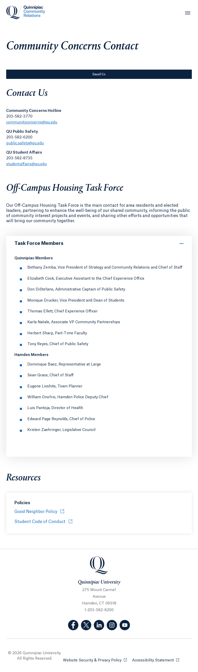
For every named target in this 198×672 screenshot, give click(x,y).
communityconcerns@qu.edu (31, 122)
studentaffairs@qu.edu (26, 164)
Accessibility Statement (155, 660)
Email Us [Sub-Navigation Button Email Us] (122, 74)
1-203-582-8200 (99, 610)
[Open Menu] (188, 13)
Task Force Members (38, 243)
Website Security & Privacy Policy (95, 660)
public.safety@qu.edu (25, 143)
